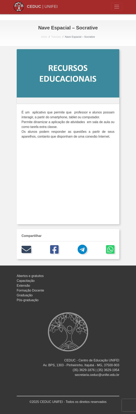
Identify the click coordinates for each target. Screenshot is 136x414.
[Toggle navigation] (116, 7)
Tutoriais (56, 36)
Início (44, 36)
